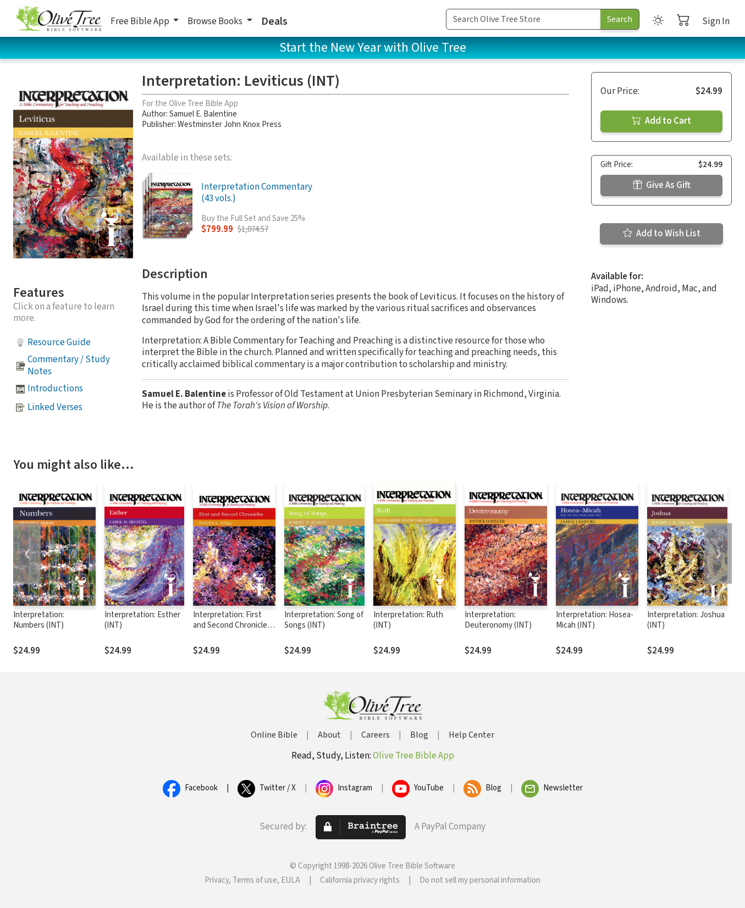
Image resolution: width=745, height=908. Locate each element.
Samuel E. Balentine (203, 114)
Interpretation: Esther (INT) (142, 620)
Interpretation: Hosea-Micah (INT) (594, 620)
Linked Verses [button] (54, 407)
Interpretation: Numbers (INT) (38, 620)
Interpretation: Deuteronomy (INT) (498, 620)
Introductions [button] (55, 388)
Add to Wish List (661, 233)
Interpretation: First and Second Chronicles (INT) (232, 625)
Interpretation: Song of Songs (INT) (323, 620)
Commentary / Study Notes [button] (68, 365)
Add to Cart (661, 121)
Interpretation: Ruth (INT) (408, 620)
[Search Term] (523, 19)
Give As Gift (662, 185)
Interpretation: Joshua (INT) (686, 620)
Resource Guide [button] (59, 342)
